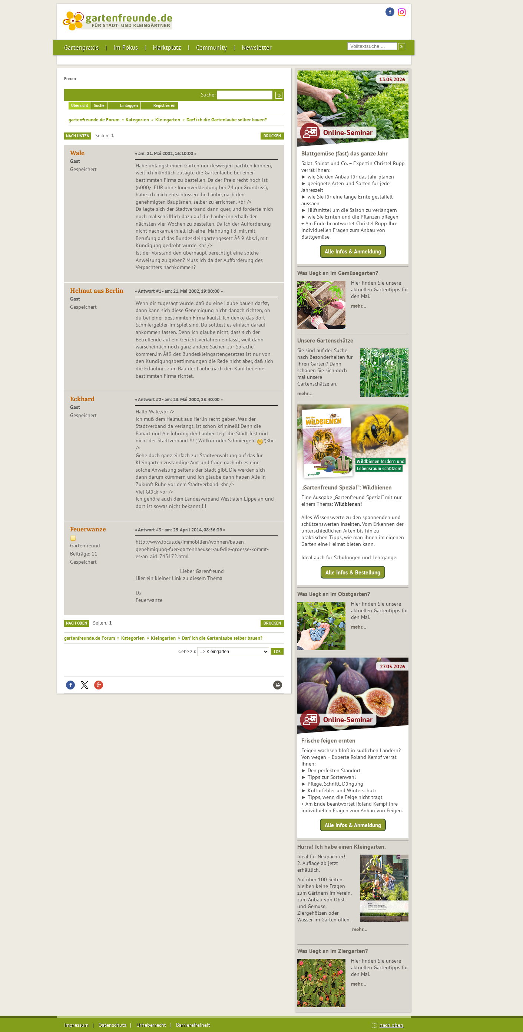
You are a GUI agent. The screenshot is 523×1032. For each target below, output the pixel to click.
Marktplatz (167, 47)
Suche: (208, 94)
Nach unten (77, 135)
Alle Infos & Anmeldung (353, 251)
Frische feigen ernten (328, 740)
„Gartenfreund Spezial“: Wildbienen (346, 487)
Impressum (76, 1025)
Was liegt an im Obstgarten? (333, 593)
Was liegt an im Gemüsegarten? (337, 272)
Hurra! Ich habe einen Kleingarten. (341, 846)
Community (211, 47)
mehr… (358, 305)
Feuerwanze (88, 529)
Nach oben (76, 623)
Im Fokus (125, 47)
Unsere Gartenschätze (325, 340)
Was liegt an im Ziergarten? (332, 950)
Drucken (272, 135)
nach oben (391, 1025)
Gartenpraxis (81, 47)
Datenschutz (112, 1025)
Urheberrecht (151, 1025)
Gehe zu (186, 651)
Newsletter (257, 47)
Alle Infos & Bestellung (352, 572)
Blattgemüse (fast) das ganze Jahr (344, 153)
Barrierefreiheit (193, 1025)
